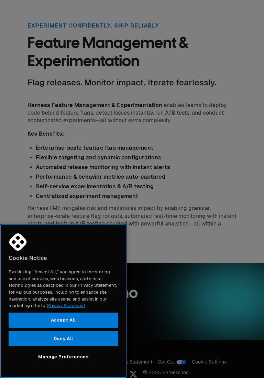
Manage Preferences (63, 356)
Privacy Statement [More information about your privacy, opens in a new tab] (66, 305)
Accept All (63, 320)
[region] (63, 301)
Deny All (63, 338)
